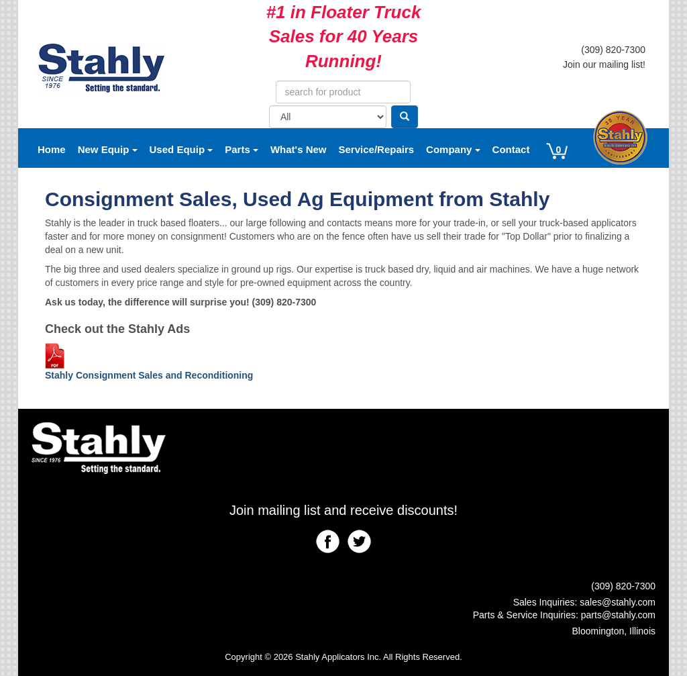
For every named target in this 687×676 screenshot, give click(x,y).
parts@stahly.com (618, 615)
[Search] (404, 116)
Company (453, 149)
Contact (511, 149)
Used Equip (181, 149)
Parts (241, 149)
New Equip (108, 149)
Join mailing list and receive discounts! (343, 510)
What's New (298, 149)
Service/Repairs (377, 149)
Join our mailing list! (604, 64)
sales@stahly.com (617, 602)
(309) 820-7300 (613, 49)
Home (52, 149)
